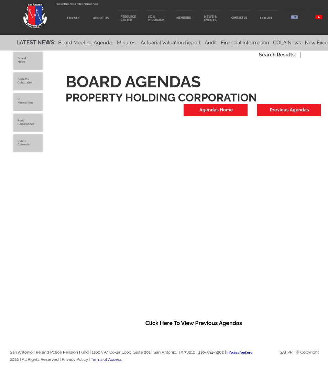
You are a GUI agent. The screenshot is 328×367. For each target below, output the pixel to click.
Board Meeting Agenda (85, 42)
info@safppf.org (239, 352)
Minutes (126, 42)
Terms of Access (106, 359)
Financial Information (245, 42)
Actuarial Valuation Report (171, 42)
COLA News (287, 42)
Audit (211, 42)
